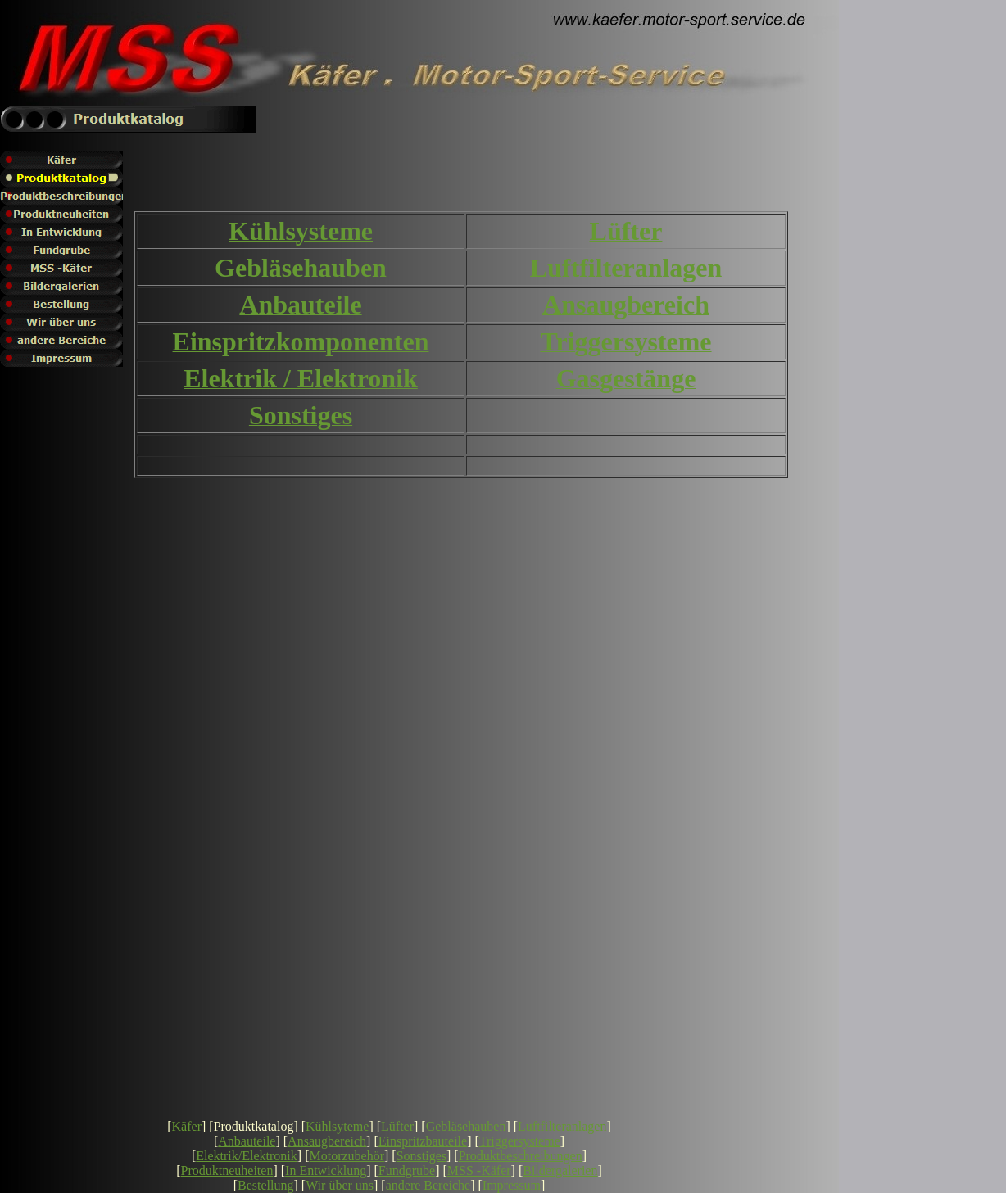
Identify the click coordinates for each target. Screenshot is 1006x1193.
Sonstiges (421, 1156)
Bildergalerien (560, 1170)
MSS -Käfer (479, 1170)
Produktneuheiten (227, 1170)
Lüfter (397, 1126)
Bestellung (265, 1185)
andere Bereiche (428, 1185)
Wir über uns (340, 1185)
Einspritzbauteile (422, 1141)
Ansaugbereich (327, 1141)
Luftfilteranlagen (562, 1126)
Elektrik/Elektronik (246, 1156)
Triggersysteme (519, 1141)
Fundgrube (406, 1170)
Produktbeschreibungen (520, 1156)
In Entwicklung (325, 1170)
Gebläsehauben (466, 1126)
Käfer (187, 1126)
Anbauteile (246, 1141)
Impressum (512, 1185)
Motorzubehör (346, 1156)
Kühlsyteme (337, 1126)
